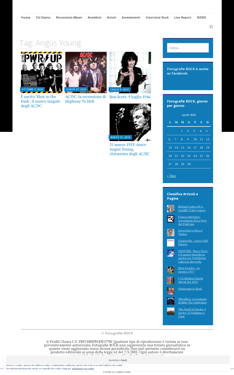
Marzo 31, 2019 (120, 137)
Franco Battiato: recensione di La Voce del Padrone (192, 220)
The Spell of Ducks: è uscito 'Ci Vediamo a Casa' (192, 312)
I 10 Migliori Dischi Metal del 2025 (190, 280)
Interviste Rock (157, 17)
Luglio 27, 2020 (76, 89)
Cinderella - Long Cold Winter (193, 242)
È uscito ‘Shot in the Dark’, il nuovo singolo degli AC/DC (40, 101)
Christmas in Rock (190, 289)
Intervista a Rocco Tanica (190, 232)
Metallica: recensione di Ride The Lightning (192, 300)
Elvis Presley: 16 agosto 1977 (189, 270)
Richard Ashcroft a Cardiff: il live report (192, 208)
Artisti (111, 17)
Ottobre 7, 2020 (32, 89)
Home (25, 17)
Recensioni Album (69, 17)
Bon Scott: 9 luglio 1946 (130, 96)
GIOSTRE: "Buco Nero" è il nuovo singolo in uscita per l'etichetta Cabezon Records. (193, 256)
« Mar (171, 176)
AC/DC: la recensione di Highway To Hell (85, 99)
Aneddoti (94, 17)
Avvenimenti (131, 17)
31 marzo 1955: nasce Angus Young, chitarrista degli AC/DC (130, 149)
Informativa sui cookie (83, 368)
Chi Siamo (43, 17)
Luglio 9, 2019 (119, 89)
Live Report (182, 17)
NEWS (201, 17)
